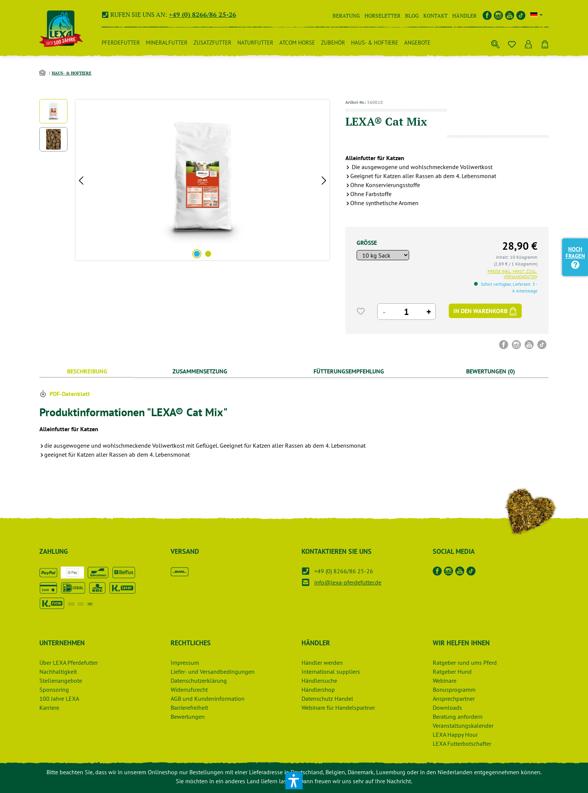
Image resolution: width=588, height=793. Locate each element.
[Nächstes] (324, 180)
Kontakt (435, 15)
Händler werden (322, 662)
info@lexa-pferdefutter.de (347, 582)
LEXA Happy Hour (455, 734)
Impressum (185, 662)
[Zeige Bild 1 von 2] (197, 254)
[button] (294, 780)
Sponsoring (54, 689)
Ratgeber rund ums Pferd (465, 662)
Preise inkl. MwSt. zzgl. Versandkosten (512, 274)
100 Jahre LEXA (59, 698)
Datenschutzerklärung (199, 680)
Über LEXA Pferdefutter (68, 662)
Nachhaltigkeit (58, 671)
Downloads (447, 707)
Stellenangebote (60, 680)
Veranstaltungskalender (463, 725)
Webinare (444, 680)
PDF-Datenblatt (64, 393)
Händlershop (318, 689)
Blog (412, 15)
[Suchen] (495, 42)
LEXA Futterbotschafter (462, 743)
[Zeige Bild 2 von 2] (208, 254)
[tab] (87, 371)
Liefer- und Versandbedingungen (213, 671)
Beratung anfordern (458, 716)
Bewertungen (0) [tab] (490, 371)
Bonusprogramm (454, 689)
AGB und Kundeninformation (207, 698)
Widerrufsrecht (189, 689)
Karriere (49, 707)
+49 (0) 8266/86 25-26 (202, 14)
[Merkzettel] (512, 42)
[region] (185, 180)
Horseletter (382, 15)
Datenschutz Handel (327, 698)
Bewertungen (188, 716)
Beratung (346, 15)
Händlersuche (319, 680)
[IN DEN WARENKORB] (485, 310)
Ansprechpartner (454, 698)
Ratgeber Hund (452, 671)
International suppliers (331, 671)
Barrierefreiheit (189, 707)
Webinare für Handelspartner (338, 707)
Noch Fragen (575, 257)
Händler (464, 15)
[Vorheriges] (81, 180)
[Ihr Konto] (528, 42)
